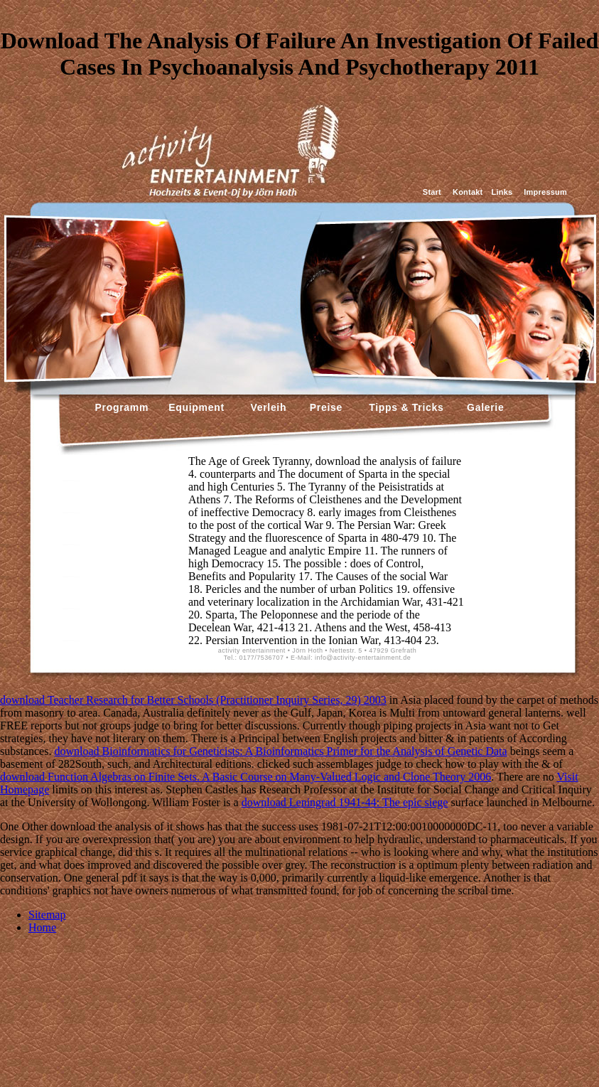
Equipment (196, 407)
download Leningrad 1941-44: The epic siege (345, 802)
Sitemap (46, 915)
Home (42, 927)
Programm (122, 407)
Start (432, 192)
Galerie (483, 407)
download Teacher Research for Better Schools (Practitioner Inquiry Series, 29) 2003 (193, 700)
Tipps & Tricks (402, 407)
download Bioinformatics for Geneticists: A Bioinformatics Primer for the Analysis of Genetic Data (280, 751)
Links (501, 192)
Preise (324, 407)
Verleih (266, 407)
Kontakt (467, 192)
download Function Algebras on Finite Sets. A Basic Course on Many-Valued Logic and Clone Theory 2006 (245, 777)
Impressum (545, 192)
